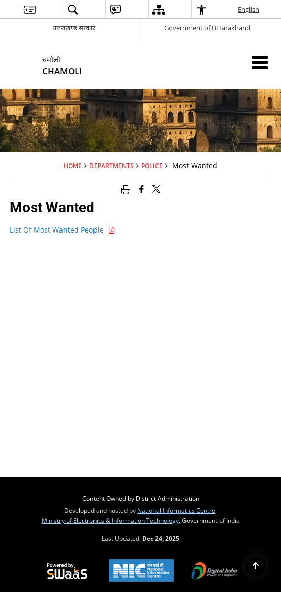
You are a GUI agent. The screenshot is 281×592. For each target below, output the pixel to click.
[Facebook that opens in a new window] (141, 189)
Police (152, 165)
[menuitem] (29, 9)
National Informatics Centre (176, 510)
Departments (111, 165)
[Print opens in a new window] (125, 189)
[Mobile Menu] (260, 62)
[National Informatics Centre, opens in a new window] (141, 571)
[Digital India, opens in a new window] (214, 571)
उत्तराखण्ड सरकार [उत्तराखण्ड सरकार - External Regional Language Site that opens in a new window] (74, 27)
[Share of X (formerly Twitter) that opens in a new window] (156, 189)
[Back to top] (255, 566)
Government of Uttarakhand (207, 27)
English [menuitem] (249, 9)
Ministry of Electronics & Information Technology (110, 520)
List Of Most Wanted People (62, 230)
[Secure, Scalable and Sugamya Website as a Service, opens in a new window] (67, 571)
